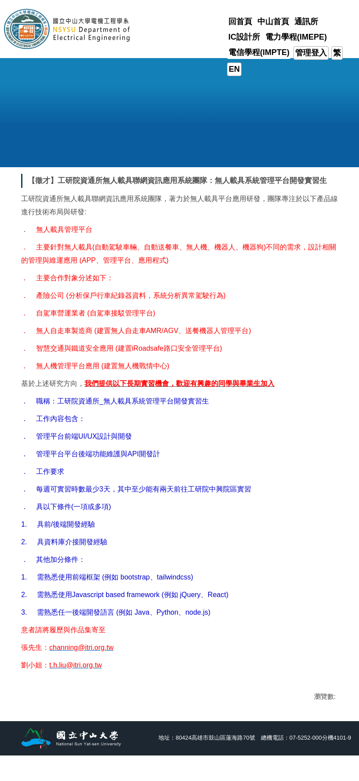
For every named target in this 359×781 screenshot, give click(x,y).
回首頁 (240, 21)
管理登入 (311, 52)
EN (234, 69)
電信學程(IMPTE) (258, 52)
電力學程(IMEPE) (296, 37)
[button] (44, 135)
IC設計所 (244, 37)
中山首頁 (273, 21)
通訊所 (306, 21)
